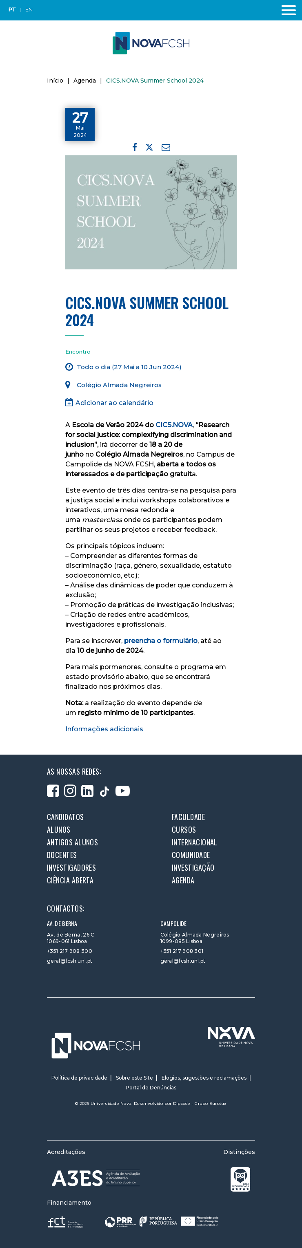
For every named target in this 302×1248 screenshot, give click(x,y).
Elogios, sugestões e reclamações (204, 1078)
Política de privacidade (79, 1078)
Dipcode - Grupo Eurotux (200, 1103)
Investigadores (71, 867)
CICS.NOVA (174, 425)
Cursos (184, 829)
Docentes (62, 854)
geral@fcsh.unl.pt (69, 961)
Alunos (59, 829)
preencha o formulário (161, 641)
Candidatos (65, 816)
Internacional (195, 842)
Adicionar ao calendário (109, 402)
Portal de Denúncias (151, 1087)
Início (55, 80)
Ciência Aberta (70, 880)
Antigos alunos (72, 842)
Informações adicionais (104, 729)
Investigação (193, 867)
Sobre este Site (134, 1078)
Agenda (84, 80)
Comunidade (191, 854)
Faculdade (188, 816)
